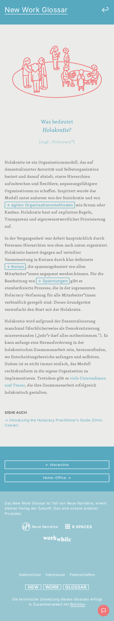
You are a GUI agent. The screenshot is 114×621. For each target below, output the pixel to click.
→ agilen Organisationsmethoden (39, 205)
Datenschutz (30, 575)
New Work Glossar (36, 9)
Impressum (55, 575)
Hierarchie (59, 465)
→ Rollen (15, 266)
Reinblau (77, 604)
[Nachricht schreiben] (103, 610)
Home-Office (55, 478)
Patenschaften (82, 575)
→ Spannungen (53, 281)
